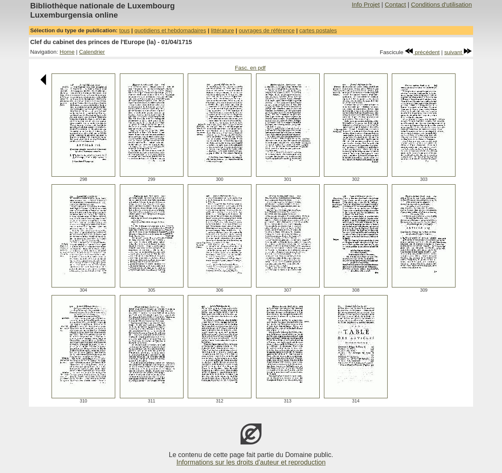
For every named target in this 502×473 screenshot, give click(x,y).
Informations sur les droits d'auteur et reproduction (251, 462)
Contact (395, 4)
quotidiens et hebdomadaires (170, 30)
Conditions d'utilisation (441, 4)
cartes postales (318, 30)
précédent (422, 52)
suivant (458, 52)
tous (124, 30)
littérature (222, 30)
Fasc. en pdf (250, 68)
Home (67, 52)
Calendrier (92, 52)
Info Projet (366, 4)
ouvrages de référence (267, 30)
